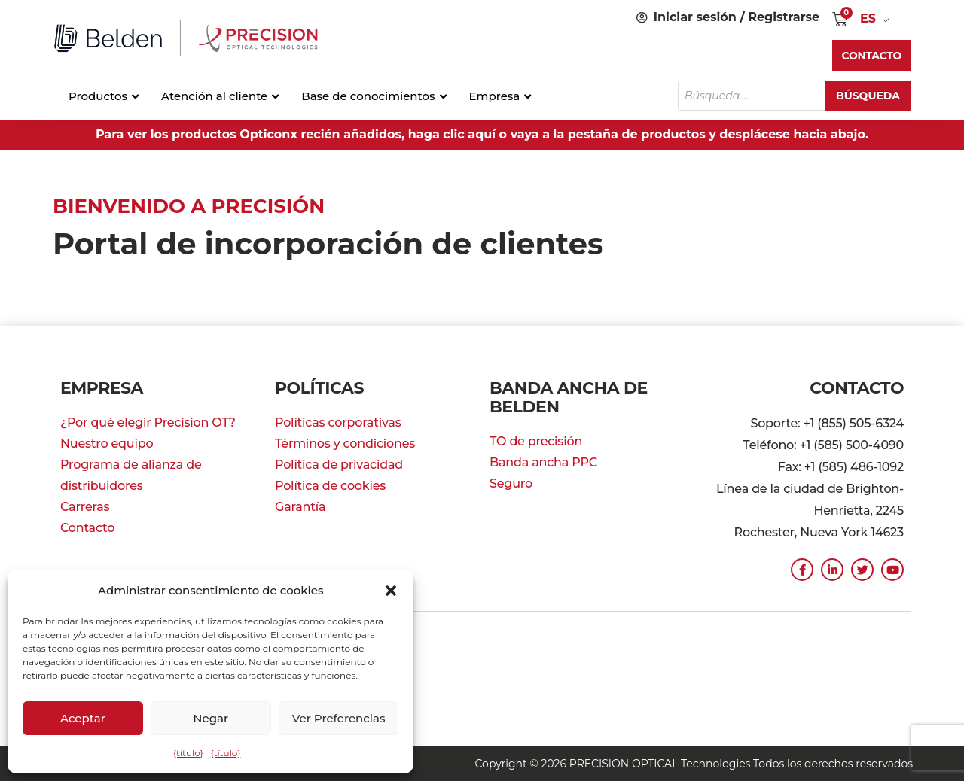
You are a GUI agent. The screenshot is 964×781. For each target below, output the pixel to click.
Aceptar (82, 718)
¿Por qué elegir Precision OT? (148, 422)
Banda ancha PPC (543, 462)
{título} (188, 752)
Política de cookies (330, 486)
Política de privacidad (339, 464)
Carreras (84, 507)
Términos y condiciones (345, 443)
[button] (390, 590)
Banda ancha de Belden (569, 397)
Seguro (511, 483)
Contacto (87, 528)
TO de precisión (536, 441)
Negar (210, 718)
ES (868, 18)
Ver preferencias (339, 718)
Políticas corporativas (338, 422)
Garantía (300, 507)
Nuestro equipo (106, 443)
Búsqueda (868, 95)
